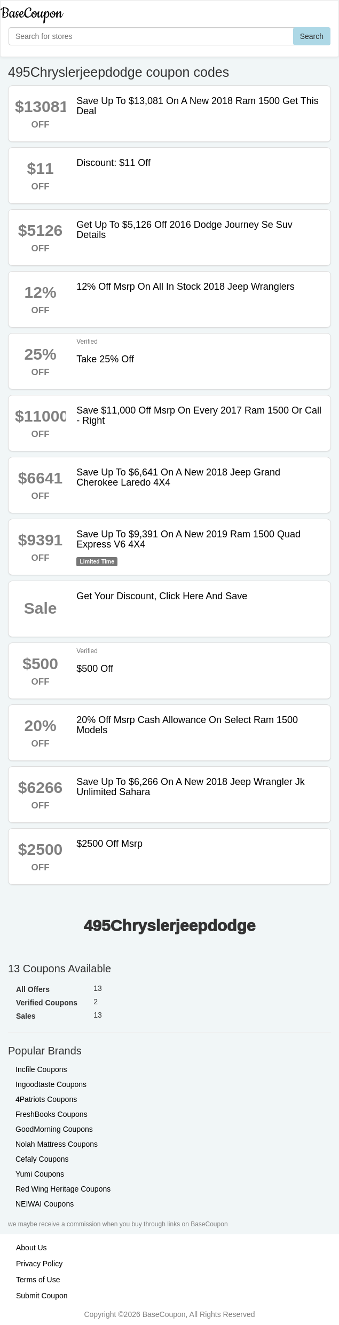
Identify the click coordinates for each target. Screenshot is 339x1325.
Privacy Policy (39, 1263)
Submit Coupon (42, 1295)
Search (312, 36)
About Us (31, 1247)
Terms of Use (38, 1279)
